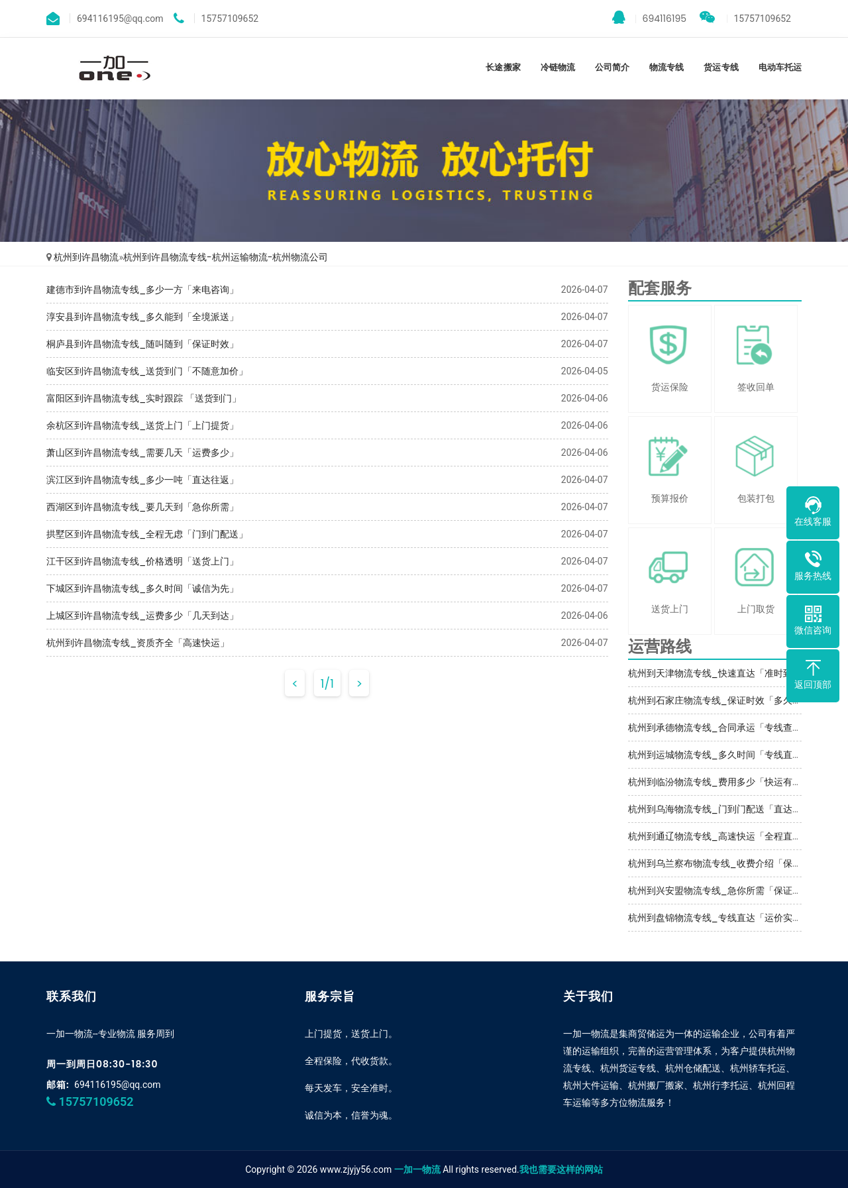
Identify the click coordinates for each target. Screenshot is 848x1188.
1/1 (327, 683)
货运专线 (721, 67)
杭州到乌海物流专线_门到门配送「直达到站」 (724, 809)
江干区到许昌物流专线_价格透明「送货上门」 (142, 561)
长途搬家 (503, 67)
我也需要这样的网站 (561, 1169)
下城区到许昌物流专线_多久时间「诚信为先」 (142, 588)
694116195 (649, 18)
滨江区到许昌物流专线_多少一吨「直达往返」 (142, 479)
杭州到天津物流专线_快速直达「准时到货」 (719, 673)
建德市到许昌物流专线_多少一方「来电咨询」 (142, 289)
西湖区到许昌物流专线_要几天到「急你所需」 (142, 506)
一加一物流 (417, 1169)
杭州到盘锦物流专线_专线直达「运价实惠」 (719, 917)
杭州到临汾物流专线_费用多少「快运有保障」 (724, 781)
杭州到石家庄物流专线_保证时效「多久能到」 (724, 700)
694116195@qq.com (117, 1084)
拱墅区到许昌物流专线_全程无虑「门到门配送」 (147, 534)
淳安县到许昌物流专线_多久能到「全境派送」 (142, 316)
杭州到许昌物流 (86, 257)
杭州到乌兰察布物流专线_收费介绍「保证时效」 (728, 863)
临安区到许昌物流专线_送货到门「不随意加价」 (147, 371)
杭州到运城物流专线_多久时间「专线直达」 (719, 754)
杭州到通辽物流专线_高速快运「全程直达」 (719, 836)
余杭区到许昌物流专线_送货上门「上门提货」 (142, 425)
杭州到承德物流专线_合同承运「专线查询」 (719, 727)
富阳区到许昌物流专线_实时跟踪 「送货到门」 (143, 398)
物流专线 (666, 67)
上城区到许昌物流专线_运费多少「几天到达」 (142, 615)
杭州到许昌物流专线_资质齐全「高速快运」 (137, 642)
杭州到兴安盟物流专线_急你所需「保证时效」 (724, 890)
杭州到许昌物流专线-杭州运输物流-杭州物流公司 (225, 257)
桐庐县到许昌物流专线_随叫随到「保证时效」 (142, 344)
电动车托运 (780, 67)
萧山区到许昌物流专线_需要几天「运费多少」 (142, 452)
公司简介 (612, 67)
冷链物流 (558, 67)
